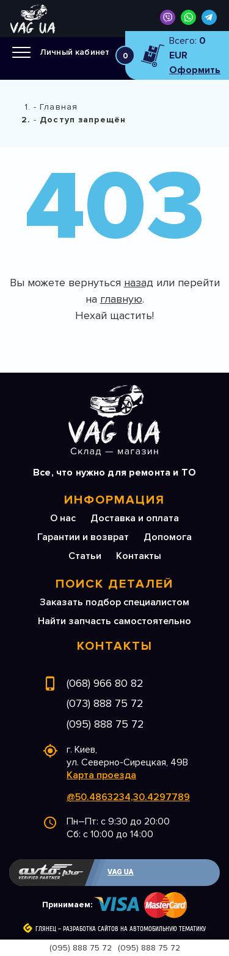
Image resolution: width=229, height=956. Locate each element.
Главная (59, 107)
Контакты (138, 556)
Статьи (84, 556)
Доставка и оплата (134, 518)
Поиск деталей (114, 584)
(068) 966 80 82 (105, 683)
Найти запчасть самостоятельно (114, 621)
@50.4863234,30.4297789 (128, 797)
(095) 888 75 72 (105, 724)
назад (138, 282)
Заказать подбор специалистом (114, 602)
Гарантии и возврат (83, 537)
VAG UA (120, 872)
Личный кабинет (74, 52)
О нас (63, 518)
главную (121, 299)
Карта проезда (101, 775)
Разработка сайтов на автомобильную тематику (134, 929)
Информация (114, 500)
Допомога (168, 537)
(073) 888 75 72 (105, 703)
